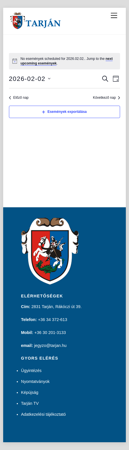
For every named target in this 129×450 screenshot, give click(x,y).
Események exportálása (64, 112)
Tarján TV (30, 403)
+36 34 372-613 (52, 319)
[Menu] (114, 15)
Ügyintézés (31, 370)
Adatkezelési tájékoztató (43, 414)
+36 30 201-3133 (50, 332)
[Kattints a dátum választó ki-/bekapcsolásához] (30, 78)
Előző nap (19, 98)
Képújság (29, 392)
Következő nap (106, 98)
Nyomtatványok (35, 381)
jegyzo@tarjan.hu (50, 345)
